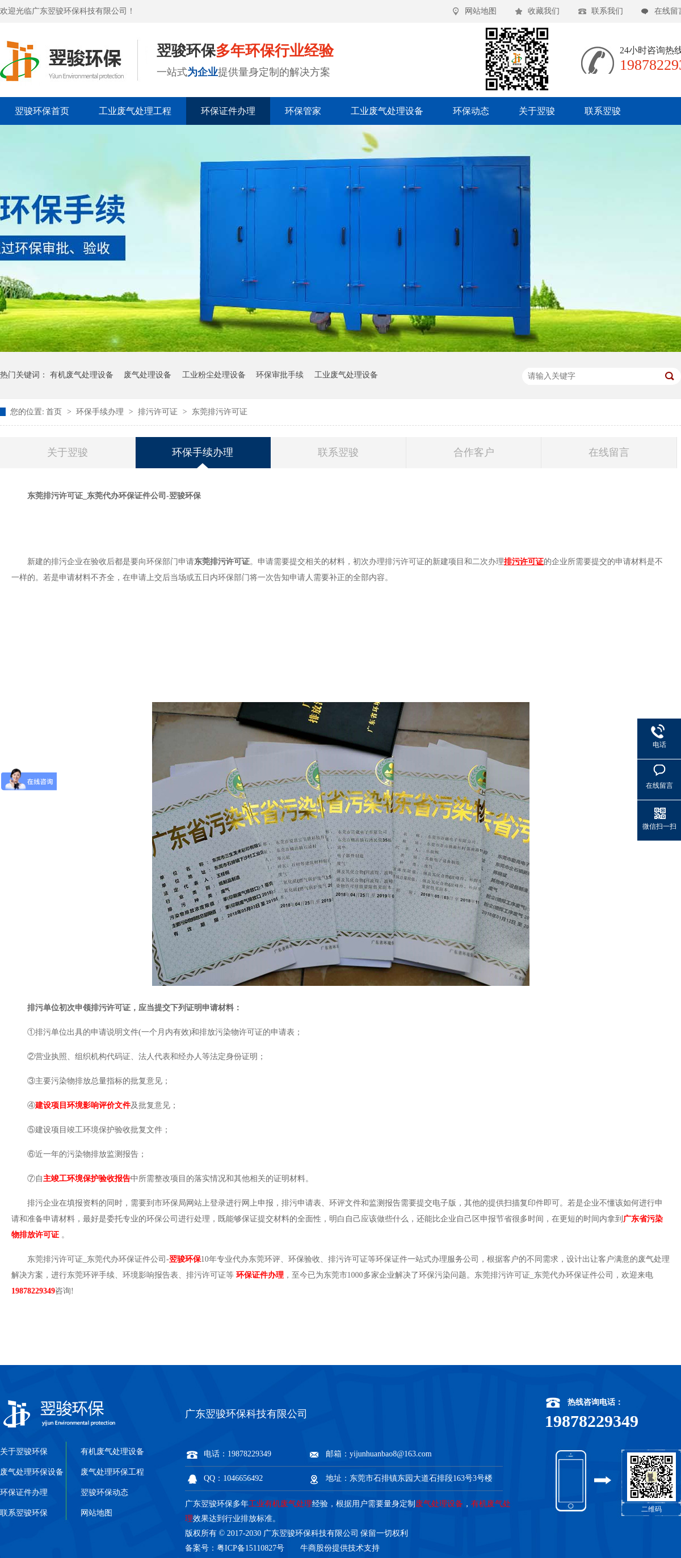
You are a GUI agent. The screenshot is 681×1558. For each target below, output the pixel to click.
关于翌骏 (537, 111)
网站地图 (481, 11)
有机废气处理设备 (82, 375)
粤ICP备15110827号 (250, 1548)
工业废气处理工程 (135, 111)
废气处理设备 (147, 375)
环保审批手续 (280, 375)
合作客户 (473, 452)
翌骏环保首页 (42, 111)
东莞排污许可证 (219, 412)
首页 (55, 412)
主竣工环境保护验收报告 (87, 1178)
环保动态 (471, 111)
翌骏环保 (185, 1259)
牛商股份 (316, 1548)
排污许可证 (159, 412)
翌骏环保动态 (104, 1492)
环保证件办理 (228, 111)
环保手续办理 (101, 412)
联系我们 (607, 11)
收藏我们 (544, 11)
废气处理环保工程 (112, 1472)
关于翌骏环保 (24, 1451)
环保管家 (303, 111)
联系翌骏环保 (24, 1513)
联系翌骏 (603, 111)
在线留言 (608, 452)
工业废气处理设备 (387, 111)
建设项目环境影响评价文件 (83, 1105)
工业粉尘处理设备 (214, 375)
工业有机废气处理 (280, 1504)
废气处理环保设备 (32, 1472)
